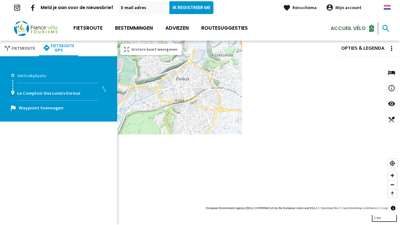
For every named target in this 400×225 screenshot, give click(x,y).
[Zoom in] (392, 175)
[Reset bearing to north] (392, 193)
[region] (258, 133)
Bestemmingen (134, 28)
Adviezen (177, 28)
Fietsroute (87, 28)
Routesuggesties (224, 28)
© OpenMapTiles (328, 208)
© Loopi (383, 208)
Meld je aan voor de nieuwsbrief (77, 7)
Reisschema (304, 7)
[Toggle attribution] (393, 208)
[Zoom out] (392, 184)
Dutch (387, 7)
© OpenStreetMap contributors (358, 208)
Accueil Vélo (348, 28)
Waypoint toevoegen (41, 108)
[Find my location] (392, 163)
